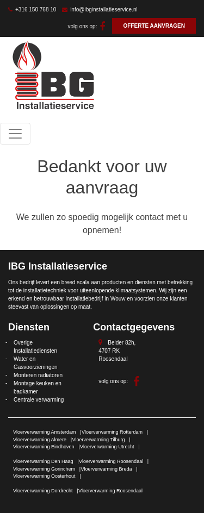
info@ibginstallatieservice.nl (100, 9)
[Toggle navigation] (15, 134)
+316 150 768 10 (32, 9)
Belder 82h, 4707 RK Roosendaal (116, 351)
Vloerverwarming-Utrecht (107, 446)
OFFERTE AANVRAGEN (154, 26)
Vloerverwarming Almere (39, 439)
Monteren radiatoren (38, 375)
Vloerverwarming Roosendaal (111, 461)
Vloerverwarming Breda (106, 469)
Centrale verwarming (39, 400)
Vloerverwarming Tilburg (98, 439)
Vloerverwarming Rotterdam (112, 432)
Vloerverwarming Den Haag (43, 461)
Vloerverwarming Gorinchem (44, 469)
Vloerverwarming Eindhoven (44, 446)
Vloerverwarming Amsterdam (44, 432)
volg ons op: (87, 26)
